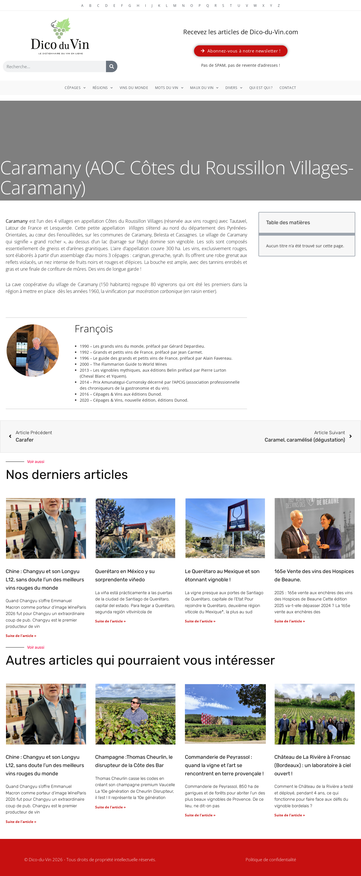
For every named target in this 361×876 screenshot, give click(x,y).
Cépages (75, 88)
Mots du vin (169, 88)
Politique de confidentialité (271, 859)
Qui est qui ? (261, 87)
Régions (103, 88)
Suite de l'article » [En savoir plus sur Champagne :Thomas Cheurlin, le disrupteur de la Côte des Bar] (110, 807)
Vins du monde (134, 87)
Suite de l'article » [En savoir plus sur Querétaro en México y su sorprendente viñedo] (110, 621)
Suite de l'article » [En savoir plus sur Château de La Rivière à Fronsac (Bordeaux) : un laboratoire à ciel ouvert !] (289, 815)
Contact (288, 87)
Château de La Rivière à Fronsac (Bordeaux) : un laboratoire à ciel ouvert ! (312, 765)
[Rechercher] (111, 66)
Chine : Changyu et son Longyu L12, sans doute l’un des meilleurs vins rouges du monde (45, 579)
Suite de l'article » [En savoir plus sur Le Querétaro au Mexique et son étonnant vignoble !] (200, 621)
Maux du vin (204, 88)
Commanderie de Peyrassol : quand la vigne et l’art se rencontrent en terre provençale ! (224, 765)
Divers (233, 88)
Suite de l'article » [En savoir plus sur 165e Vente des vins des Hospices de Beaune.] (289, 621)
